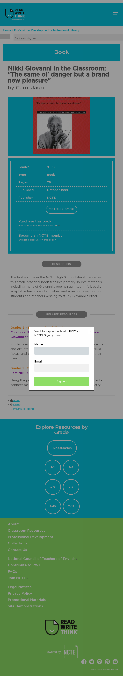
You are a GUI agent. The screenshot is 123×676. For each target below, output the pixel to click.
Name (38, 344)
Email (38, 361)
